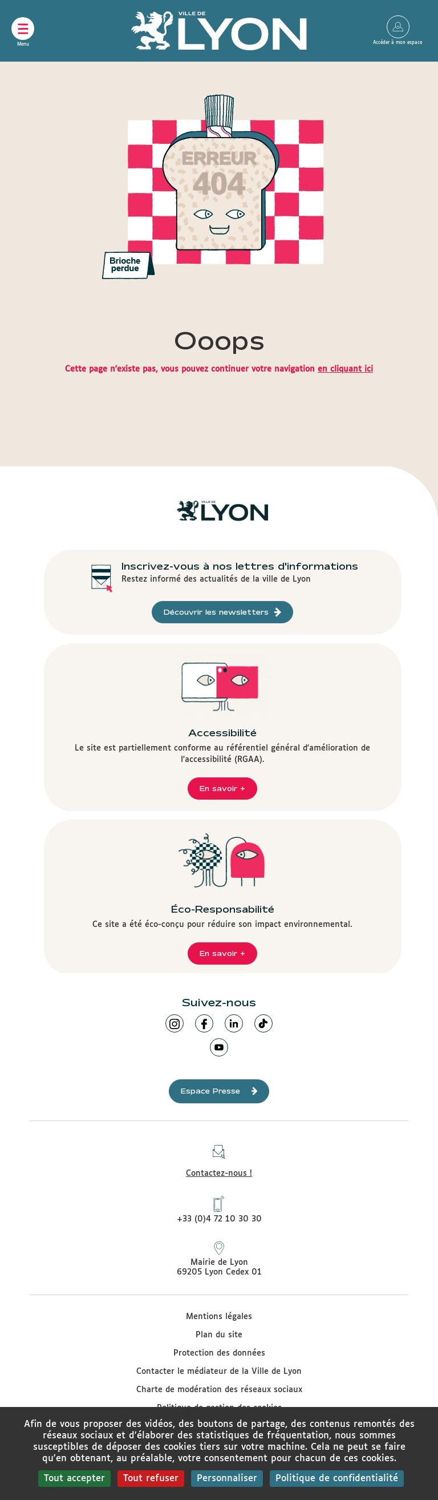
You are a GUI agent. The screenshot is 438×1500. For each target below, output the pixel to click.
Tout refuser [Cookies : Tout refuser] (151, 1478)
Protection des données (219, 1353)
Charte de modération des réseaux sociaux (219, 1390)
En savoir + (222, 788)
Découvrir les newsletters (222, 612)
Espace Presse (219, 1091)
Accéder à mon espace (397, 27)
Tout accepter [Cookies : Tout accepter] (74, 1478)
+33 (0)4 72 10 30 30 (219, 1209)
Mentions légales (219, 1317)
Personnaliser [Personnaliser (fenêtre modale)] (227, 1478)
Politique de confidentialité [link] (336, 1478)
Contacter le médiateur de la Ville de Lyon (219, 1372)
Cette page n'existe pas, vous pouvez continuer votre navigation (219, 369)
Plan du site (219, 1335)
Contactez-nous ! (219, 1158)
